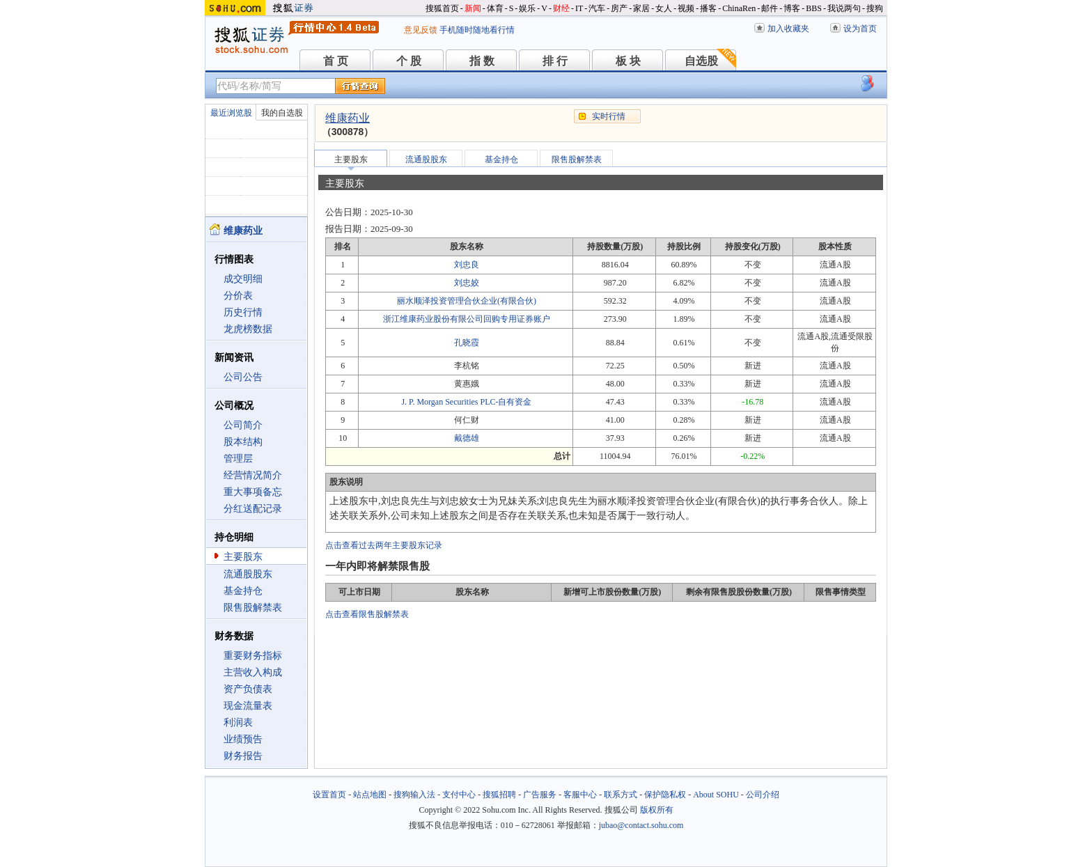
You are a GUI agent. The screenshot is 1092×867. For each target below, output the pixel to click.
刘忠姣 (466, 283)
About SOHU (716, 794)
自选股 (701, 61)
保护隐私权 (665, 794)
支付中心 (459, 794)
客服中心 (580, 794)
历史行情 (243, 312)
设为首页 (860, 28)
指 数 (481, 61)
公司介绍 (762, 794)
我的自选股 (282, 113)
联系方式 (620, 794)
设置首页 (329, 794)
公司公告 (243, 377)
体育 (495, 8)
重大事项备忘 (253, 492)
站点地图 (370, 794)
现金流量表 (248, 706)
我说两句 (844, 8)
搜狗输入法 (414, 794)
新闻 (473, 8)
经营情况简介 (253, 475)
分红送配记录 (253, 508)
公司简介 (243, 425)
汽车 (596, 8)
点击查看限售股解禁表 (367, 614)
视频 (686, 8)
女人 (663, 8)
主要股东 (243, 557)
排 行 (555, 61)
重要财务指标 (253, 655)
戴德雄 (466, 438)
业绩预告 (243, 739)
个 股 (408, 61)
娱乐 (527, 8)
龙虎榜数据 (248, 329)
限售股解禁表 (253, 607)
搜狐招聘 (499, 794)
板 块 (628, 61)
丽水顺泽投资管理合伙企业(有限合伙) (466, 301)
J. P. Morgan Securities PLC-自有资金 (466, 402)
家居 (641, 8)
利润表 (238, 722)
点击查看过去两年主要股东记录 (383, 545)
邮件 (769, 8)
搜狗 (874, 8)
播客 (708, 8)
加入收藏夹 (788, 28)
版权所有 (656, 810)
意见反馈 (420, 30)
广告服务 (539, 794)
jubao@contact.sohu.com (641, 825)
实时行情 (608, 116)
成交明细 (243, 279)
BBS (814, 8)
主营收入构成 (253, 672)
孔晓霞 (466, 342)
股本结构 (243, 442)
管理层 (238, 458)
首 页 (335, 61)
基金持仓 (243, 591)
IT (579, 8)
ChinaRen (739, 8)
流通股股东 (248, 574)
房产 (619, 8)
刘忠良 (466, 265)
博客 (791, 8)
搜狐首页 (442, 8)
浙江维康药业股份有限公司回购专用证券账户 (466, 319)
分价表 (238, 295)
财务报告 (243, 756)
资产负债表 (248, 689)
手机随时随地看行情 (477, 30)
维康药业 (347, 118)
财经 (561, 8)
